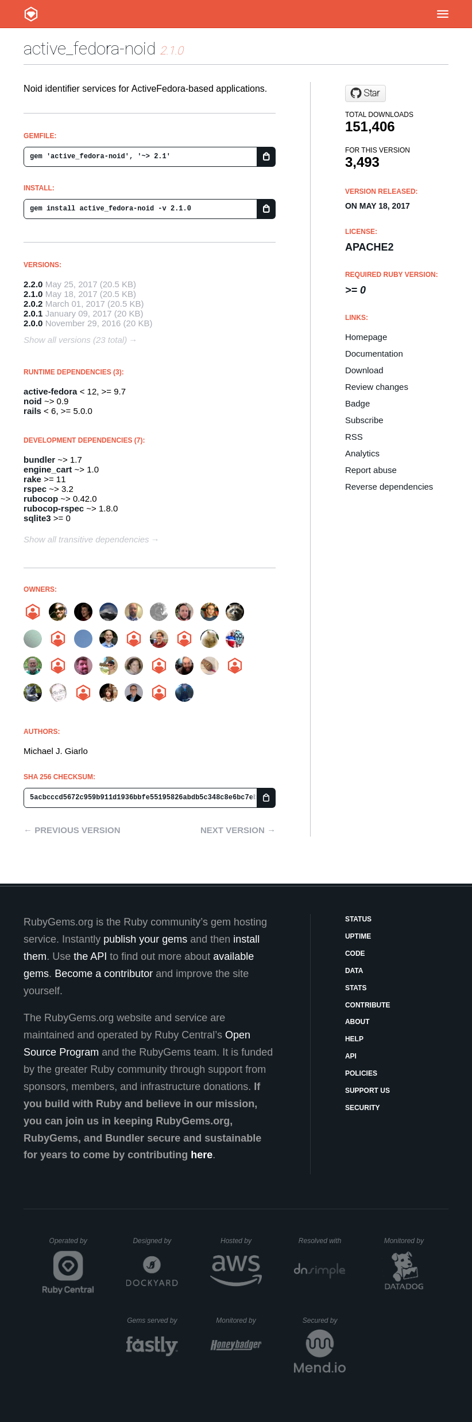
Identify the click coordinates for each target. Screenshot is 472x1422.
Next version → (238, 830)
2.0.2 (33, 303)
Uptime (358, 936)
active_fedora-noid (90, 48)
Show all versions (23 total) (75, 340)
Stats (356, 988)
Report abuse (371, 470)
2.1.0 (33, 294)
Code (355, 954)
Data (354, 971)
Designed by (155, 1241)
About (357, 1022)
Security (362, 1108)
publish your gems (145, 939)
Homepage (366, 337)
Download (364, 370)
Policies (361, 1073)
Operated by (71, 1245)
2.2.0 (33, 284)
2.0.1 (33, 313)
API (351, 1056)
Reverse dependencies (389, 486)
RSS (354, 437)
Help (354, 1039)
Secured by (324, 1320)
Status (358, 919)
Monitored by (407, 1241)
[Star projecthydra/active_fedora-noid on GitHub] (365, 93)
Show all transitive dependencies (86, 539)
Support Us (367, 1091)
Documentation (374, 353)
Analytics (362, 453)
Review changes (376, 387)
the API (90, 956)
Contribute (367, 1005)
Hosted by (241, 1241)
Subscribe (364, 420)
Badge (357, 403)
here (201, 1155)
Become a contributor (104, 973)
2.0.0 (33, 323)
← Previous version (72, 830)
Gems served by (152, 1320)
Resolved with (322, 1241)
